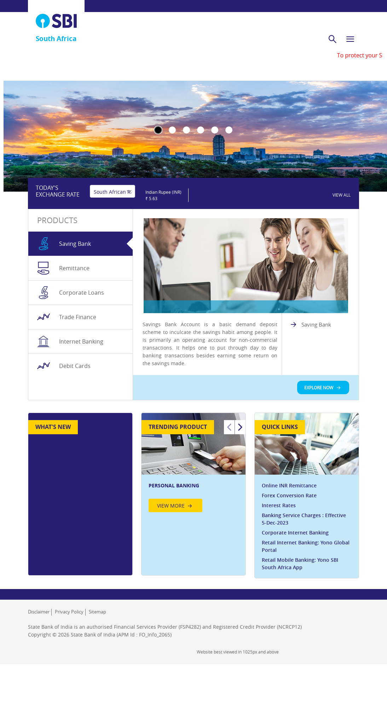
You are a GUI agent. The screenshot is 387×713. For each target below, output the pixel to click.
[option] (193, 517)
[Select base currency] (112, 239)
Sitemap (97, 664)
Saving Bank (316, 377)
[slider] (223, 240)
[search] (332, 32)
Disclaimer (39, 664)
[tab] (80, 296)
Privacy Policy (69, 664)
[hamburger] (350, 32)
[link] (342, 239)
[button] (163, 240)
